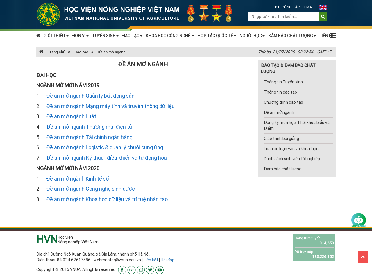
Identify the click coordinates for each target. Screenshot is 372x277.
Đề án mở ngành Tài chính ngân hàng (89, 137)
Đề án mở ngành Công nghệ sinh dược (90, 188)
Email (309, 7)
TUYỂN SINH (105, 35)
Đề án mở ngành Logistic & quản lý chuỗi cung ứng (104, 147)
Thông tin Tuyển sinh (283, 82)
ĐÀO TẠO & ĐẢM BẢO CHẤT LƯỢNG (288, 68)
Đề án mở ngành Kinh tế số (77, 178)
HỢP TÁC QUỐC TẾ (217, 35)
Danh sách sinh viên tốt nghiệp (292, 158)
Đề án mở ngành (111, 52)
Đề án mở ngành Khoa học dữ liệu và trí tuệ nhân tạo (107, 199)
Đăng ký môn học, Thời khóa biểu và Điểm (297, 125)
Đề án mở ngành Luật (71, 116)
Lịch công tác (286, 7)
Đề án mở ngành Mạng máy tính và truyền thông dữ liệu (110, 106)
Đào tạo (81, 52)
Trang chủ (52, 52)
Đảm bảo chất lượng (282, 169)
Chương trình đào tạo (283, 102)
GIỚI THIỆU (56, 35)
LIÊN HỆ (326, 35)
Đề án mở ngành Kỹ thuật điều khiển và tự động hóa (106, 157)
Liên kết (151, 260)
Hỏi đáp (167, 260)
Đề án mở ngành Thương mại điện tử (89, 126)
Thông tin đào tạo (280, 92)
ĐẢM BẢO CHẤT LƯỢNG (292, 35)
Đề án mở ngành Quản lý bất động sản (90, 95)
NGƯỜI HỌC (252, 35)
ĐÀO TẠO (132, 35)
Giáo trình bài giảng (281, 138)
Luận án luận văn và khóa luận (291, 148)
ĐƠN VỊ (80, 35)
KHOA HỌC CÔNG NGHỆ (170, 35)
